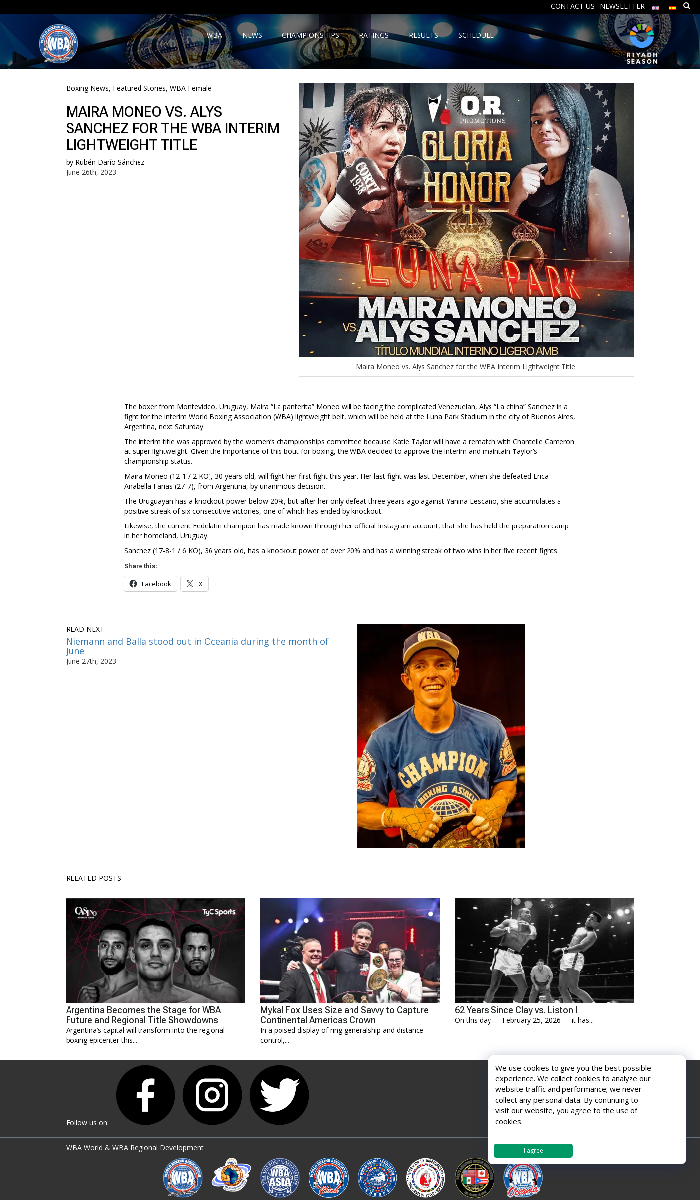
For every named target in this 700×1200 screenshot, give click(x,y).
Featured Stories (139, 88)
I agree (533, 1150)
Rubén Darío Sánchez (109, 162)
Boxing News (87, 88)
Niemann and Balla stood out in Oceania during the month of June (197, 646)
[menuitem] (655, 5)
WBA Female (190, 88)
